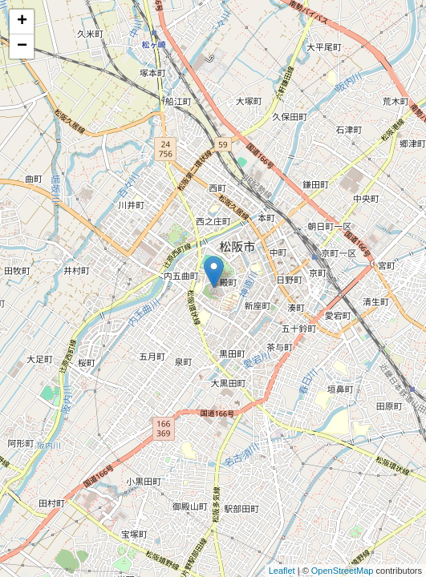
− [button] (22, 46)
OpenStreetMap (342, 570)
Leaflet (282, 570)
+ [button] (22, 22)
